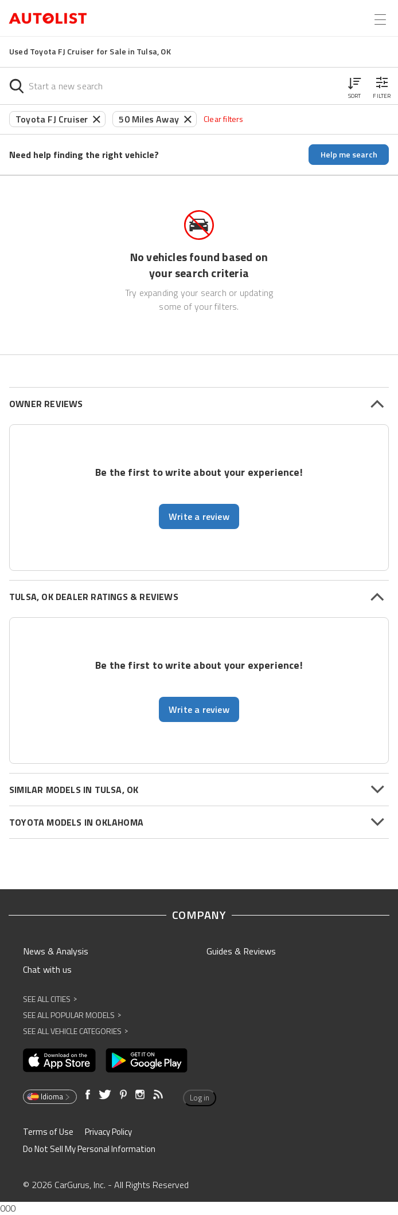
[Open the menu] (380, 19)
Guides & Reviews (241, 951)
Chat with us (47, 969)
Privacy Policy (108, 1131)
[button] (354, 86)
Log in (199, 1097)
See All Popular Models (72, 1015)
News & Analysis (55, 951)
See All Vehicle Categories (75, 1031)
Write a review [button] (199, 516)
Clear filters (224, 119)
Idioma (49, 1096)
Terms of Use (48, 1131)
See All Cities (50, 999)
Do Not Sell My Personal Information (89, 1148)
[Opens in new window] (59, 1060)
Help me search (349, 154)
